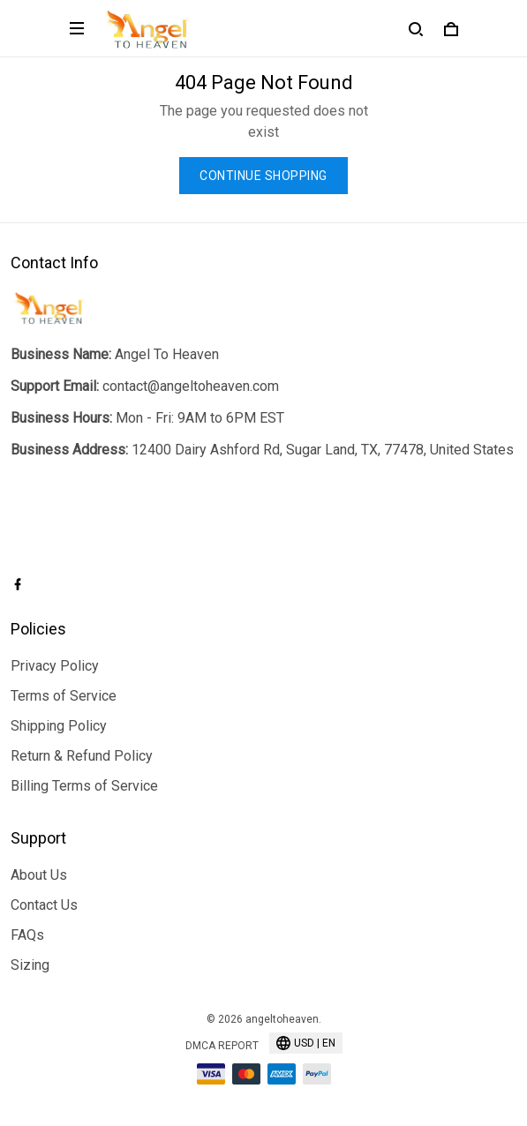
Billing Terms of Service (84, 785)
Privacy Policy (55, 665)
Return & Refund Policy (82, 755)
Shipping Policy (59, 725)
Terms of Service (64, 695)
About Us (39, 875)
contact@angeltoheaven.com (190, 386)
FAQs (27, 935)
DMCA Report (222, 1046)
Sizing (30, 965)
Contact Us (44, 905)
